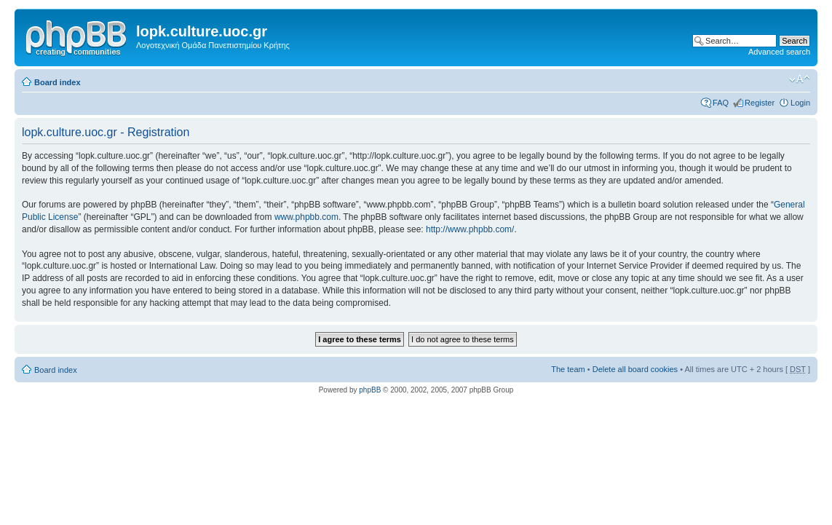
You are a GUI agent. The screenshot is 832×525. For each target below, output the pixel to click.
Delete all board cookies (635, 369)
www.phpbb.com (306, 217)
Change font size (799, 79)
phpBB (370, 390)
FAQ (721, 102)
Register (759, 102)
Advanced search (779, 51)
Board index (57, 82)
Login (800, 102)
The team (568, 369)
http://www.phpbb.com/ (470, 229)
